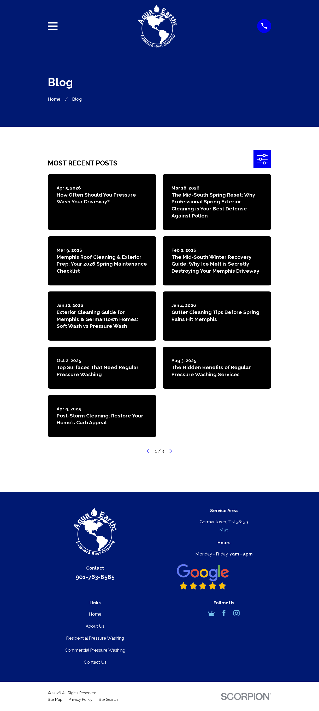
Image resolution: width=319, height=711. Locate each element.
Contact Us (95, 662)
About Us (95, 626)
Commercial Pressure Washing (95, 650)
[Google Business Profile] (211, 613)
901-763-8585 (95, 577)
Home (95, 614)
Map (223, 529)
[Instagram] (236, 613)
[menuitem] (55, 699)
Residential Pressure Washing (95, 638)
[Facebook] (224, 613)
